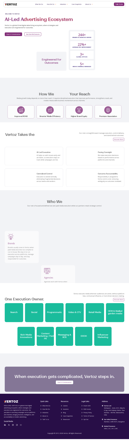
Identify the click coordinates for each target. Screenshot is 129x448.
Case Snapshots (77, 4)
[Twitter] (8, 424)
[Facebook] (16, 424)
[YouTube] (20, 424)
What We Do (39, 4)
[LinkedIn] (5, 424)
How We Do (51, 4)
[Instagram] (12, 424)
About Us (89, 4)
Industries (64, 4)
